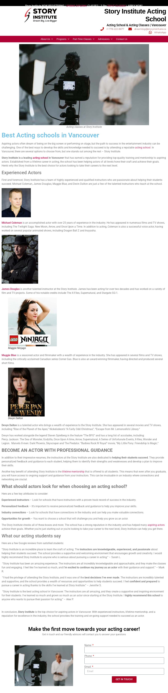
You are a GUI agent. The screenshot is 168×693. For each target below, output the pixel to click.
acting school (142, 147)
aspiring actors (156, 525)
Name (88, 645)
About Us (47, 39)
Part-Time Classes (84, 39)
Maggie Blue (9, 355)
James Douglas (11, 289)
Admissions (105, 39)
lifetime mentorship (73, 471)
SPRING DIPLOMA (76, 3)
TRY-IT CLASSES (116, 3)
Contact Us (121, 39)
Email (88, 666)
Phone (88, 656)
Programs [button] (63, 39)
